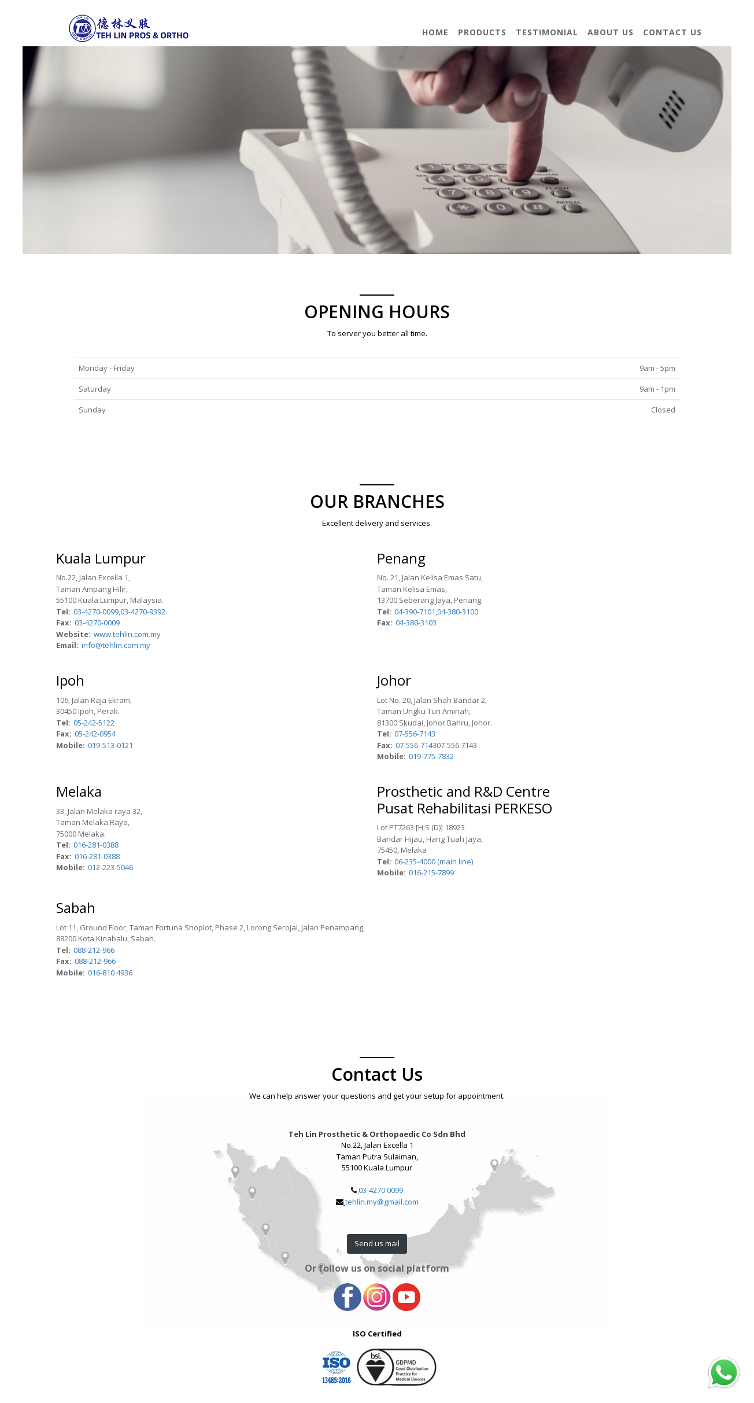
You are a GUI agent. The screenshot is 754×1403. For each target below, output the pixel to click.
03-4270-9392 (142, 611)
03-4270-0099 (96, 611)
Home (435, 32)
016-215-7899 (431, 872)
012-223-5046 (110, 867)
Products (482, 32)
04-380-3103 (416, 622)
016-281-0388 (96, 844)
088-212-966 (93, 950)
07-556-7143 (414, 733)
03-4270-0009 (97, 622)
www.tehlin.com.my (127, 634)
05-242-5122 (93, 722)
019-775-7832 (431, 756)
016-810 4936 (110, 972)
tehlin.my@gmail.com (382, 1201)
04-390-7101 (414, 611)
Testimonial (547, 32)
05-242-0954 (95, 733)
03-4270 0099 (380, 1190)
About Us (610, 32)
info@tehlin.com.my (116, 645)
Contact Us (672, 32)
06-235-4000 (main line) (433, 861)
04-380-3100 (457, 611)
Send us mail (377, 1243)
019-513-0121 (110, 745)
